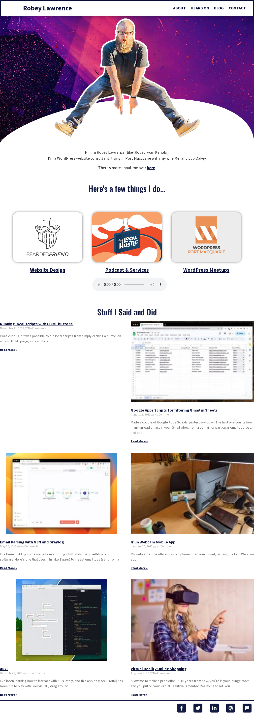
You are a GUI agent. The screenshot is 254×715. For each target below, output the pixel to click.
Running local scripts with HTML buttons (36, 324)
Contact (237, 8)
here (151, 168)
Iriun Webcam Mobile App (153, 542)
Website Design (47, 270)
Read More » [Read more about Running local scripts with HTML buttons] (8, 350)
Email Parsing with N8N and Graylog (32, 542)
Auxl (4, 669)
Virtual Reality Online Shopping (159, 669)
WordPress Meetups (206, 270)
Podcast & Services (127, 270)
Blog (219, 8)
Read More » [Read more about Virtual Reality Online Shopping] (139, 695)
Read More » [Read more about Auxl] (8, 695)
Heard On (200, 8)
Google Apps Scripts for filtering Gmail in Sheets (174, 410)
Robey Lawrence (47, 8)
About (179, 8)
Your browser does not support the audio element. (129, 284)
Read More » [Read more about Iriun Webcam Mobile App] (139, 568)
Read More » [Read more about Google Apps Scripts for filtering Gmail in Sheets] (139, 441)
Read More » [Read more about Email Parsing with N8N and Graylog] (8, 568)
